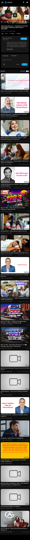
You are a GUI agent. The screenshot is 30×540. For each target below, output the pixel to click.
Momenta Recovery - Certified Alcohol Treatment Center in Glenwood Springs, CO (14, 115)
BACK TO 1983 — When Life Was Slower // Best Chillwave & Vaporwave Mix (13, 208)
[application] (15, 15)
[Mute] (25, 22)
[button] (27, 2)
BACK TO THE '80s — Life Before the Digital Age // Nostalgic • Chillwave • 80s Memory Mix (13, 322)
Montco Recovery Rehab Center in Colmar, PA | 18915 (14, 91)
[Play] (2, 22)
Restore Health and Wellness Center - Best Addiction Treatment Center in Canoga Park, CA (15, 484)
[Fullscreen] (28, 22)
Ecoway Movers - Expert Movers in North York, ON (14, 231)
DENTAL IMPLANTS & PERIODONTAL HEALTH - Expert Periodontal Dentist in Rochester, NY (14, 138)
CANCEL (17, 64)
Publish (24, 64)
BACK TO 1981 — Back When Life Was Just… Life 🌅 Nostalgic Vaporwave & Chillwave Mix (13, 345)
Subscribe (23, 38)
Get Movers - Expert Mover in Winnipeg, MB (12, 438)
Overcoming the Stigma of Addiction (10, 506)
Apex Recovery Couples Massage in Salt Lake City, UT (15, 253)
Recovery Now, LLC (7, 38)
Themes (26, 17)
